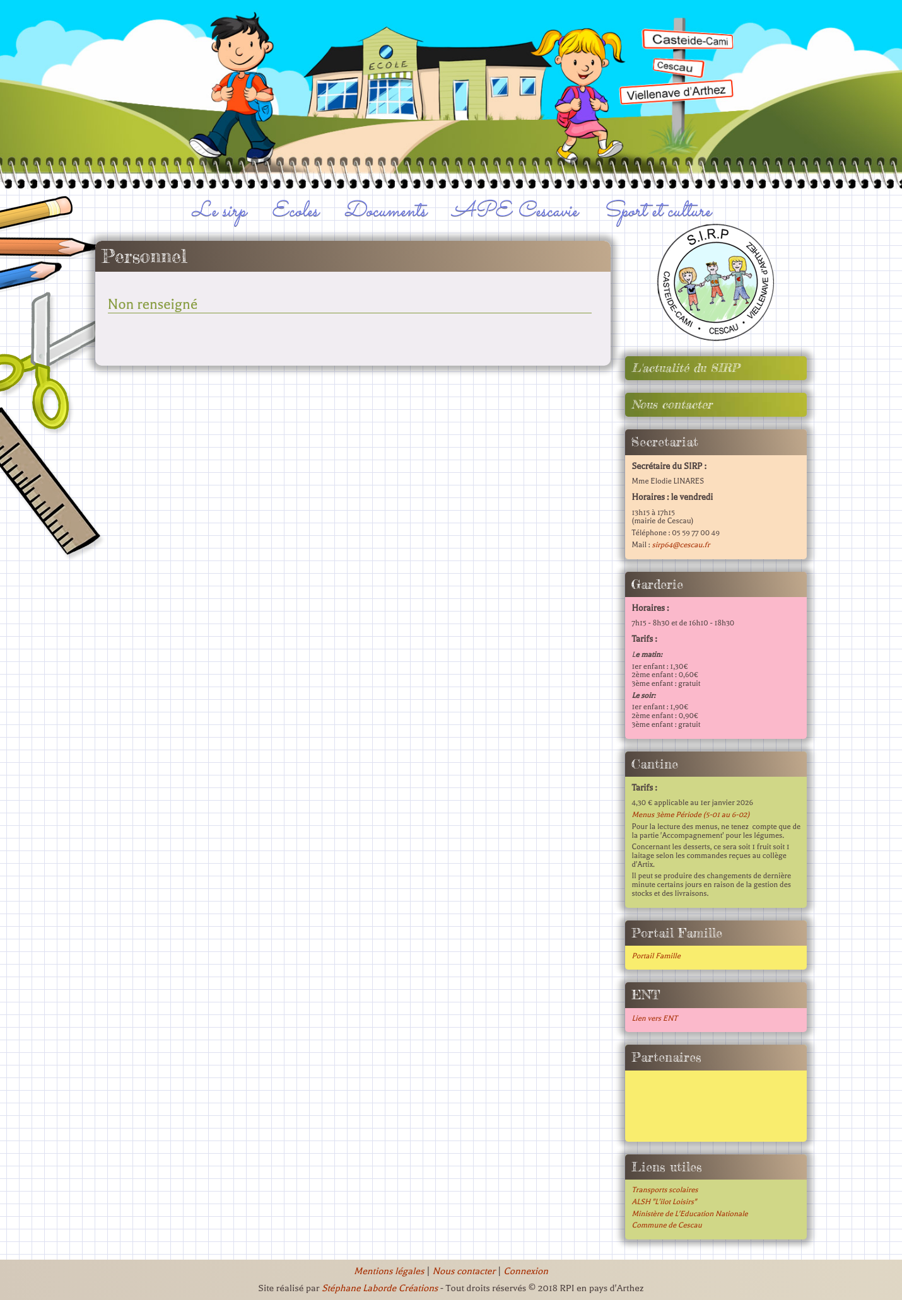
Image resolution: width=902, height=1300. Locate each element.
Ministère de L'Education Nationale (689, 1213)
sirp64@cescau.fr (681, 544)
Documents (385, 211)
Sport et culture (657, 211)
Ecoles (295, 211)
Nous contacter (671, 404)
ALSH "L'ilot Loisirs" (663, 1201)
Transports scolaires (664, 1189)
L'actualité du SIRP (685, 368)
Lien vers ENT (654, 1018)
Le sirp (219, 211)
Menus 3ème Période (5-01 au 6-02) (690, 814)
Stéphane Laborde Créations (380, 1288)
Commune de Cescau (666, 1225)
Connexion (525, 1271)
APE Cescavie (515, 211)
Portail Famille (655, 955)
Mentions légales (389, 1271)
